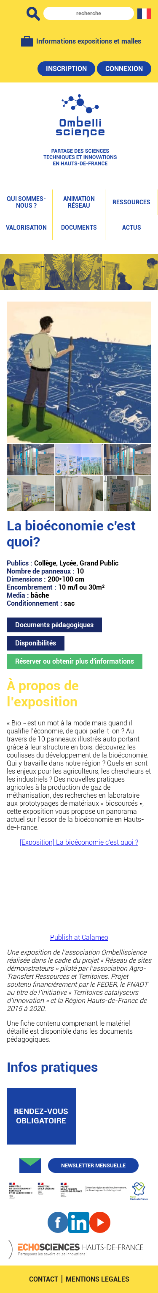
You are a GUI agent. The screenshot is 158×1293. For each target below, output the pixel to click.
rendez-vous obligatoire (41, 1116)
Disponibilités (35, 643)
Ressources (131, 202)
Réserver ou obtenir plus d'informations (74, 661)
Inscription (66, 69)
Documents (79, 227)
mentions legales (97, 1279)
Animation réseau (79, 202)
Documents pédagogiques (54, 625)
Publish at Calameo (79, 937)
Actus (131, 227)
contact (43, 1279)
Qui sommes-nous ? (26, 202)
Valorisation (26, 227)
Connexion (124, 69)
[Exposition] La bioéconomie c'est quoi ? (79, 842)
